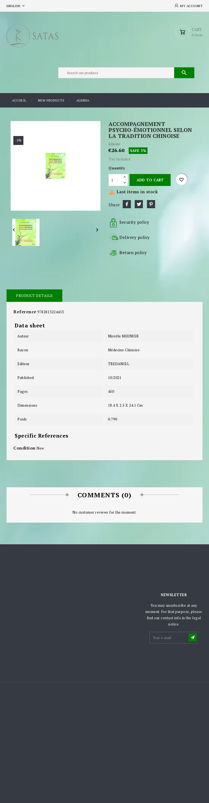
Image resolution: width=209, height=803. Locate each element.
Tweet (139, 204)
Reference (24, 312)
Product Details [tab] (34, 295)
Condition (24, 448)
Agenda (83, 100)
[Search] (126, 72)
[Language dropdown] (16, 6)
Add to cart (150, 180)
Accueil (19, 100)
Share (127, 204)
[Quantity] (115, 180)
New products (51, 100)
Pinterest (151, 204)
